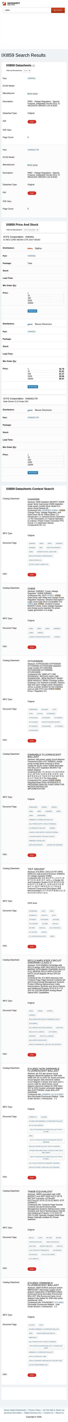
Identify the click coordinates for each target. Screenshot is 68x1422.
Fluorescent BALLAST (37, 828)
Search (58, 10)
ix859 (31, 1136)
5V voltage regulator (37, 936)
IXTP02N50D (46, 718)
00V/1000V (44, 709)
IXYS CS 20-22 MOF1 (48, 1254)
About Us (60, 1413)
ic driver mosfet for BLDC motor (42, 836)
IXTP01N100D (33, 718)
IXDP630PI (32, 1036)
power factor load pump (47, 551)
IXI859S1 (32, 256)
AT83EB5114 (33, 915)
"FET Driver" (33, 923)
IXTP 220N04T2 (34, 1258)
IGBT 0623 (59, 1027)
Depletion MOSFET (53, 547)
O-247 (54, 709)
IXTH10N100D (46, 726)
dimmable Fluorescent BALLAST (41, 819)
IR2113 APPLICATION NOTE (38, 1040)
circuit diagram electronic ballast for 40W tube (46, 1130)
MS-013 (31, 1237)
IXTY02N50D (58, 718)
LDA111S (55, 923)
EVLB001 (45, 923)
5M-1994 (49, 1237)
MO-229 (58, 1237)
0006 (40, 547)
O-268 (31, 713)
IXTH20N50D (51, 713)
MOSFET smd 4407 (46, 1246)
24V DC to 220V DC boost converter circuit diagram (46, 1141)
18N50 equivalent (52, 1242)
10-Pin (40, 1237)
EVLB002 (59, 1094)
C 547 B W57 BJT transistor (39, 1250)
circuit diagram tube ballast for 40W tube (45, 1360)
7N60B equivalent (35, 1242)
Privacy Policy (34, 1410)
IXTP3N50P (32, 919)
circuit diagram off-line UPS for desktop (45, 1044)
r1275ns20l (57, 1250)
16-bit (54, 915)
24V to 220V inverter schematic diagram (44, 1163)
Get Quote (33, 386)
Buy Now (32, 311)
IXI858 (54, 510)
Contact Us (48, 1413)
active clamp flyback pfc (38, 564)
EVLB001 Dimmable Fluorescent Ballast (44, 1329)
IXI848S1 (50, 1011)
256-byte (44, 915)
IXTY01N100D (33, 722)
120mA (31, 632)
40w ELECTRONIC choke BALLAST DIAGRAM (44, 1167)
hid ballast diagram (54, 845)
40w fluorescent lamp (37, 1356)
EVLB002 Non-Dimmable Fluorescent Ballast (45, 1121)
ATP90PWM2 (33, 911)
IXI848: (31, 1011)
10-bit (52, 911)
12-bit (43, 911)
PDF (32, 122)
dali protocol (55, 928)
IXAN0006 (46, 510)
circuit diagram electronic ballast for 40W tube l (46, 1158)
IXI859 (50, 543)
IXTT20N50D (59, 726)
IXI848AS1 (32, 1015)
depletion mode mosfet (51, 722)
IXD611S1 (42, 928)
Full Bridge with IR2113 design (40, 1027)
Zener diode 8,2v (35, 560)
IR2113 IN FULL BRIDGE (36, 1032)
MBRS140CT (33, 1337)
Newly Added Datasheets (15, 1410)
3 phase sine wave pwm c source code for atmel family (46, 1151)
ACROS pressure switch (46, 1333)
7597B (41, 1325)
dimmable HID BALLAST (37, 840)
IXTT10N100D (33, 726)
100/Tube (56, 919)
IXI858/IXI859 (33, 709)
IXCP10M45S (53, 1032)
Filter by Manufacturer (14, 70)
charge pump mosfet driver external (43, 832)
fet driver (33, 932)
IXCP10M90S (33, 1023)
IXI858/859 (59, 543)
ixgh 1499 (32, 1246)
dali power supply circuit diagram (42, 824)
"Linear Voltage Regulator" (39, 637)
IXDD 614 (60, 1246)
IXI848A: (40, 1011)
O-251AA (40, 713)
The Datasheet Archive (11, 3)
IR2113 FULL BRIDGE (47, 1036)
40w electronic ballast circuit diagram (44, 1146)
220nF (31, 815)
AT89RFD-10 (47, 1094)
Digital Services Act (32, 1413)
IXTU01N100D (33, 730)
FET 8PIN (32, 928)
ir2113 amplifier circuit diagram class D (44, 1019)
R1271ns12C (33, 1254)
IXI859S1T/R (33, 418)
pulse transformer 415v (38, 1365)
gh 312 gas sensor (36, 1125)
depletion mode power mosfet (41, 556)
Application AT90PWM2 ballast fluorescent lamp (46, 1347)
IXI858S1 (57, 637)
